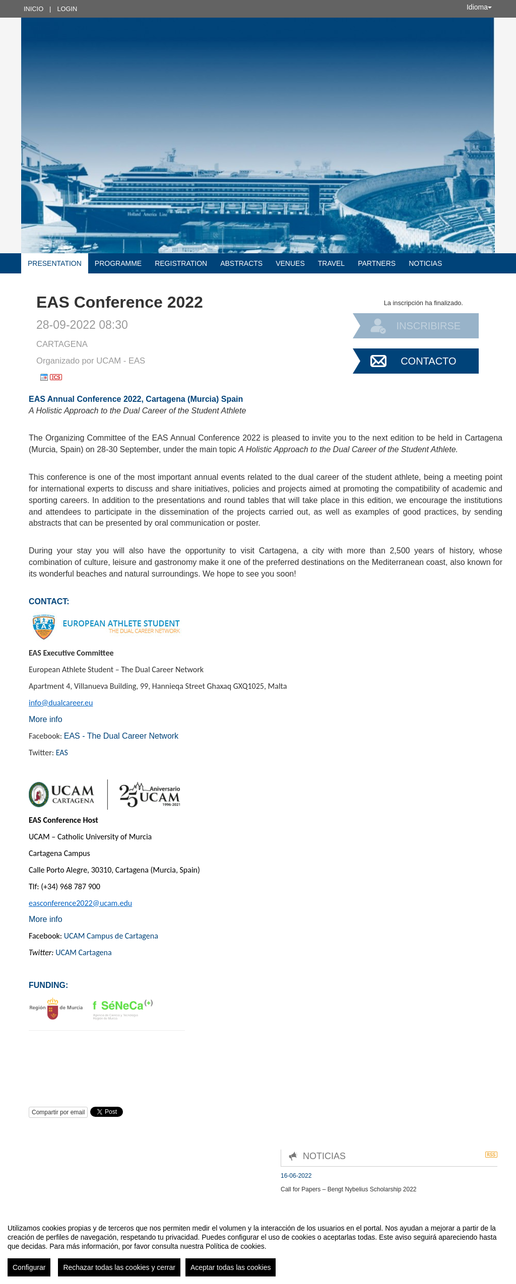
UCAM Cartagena (83, 952)
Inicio (33, 9)
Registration (181, 263)
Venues (290, 263)
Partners (377, 263)
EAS (62, 752)
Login (67, 9)
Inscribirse (428, 325)
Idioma (479, 7)
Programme (118, 263)
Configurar (29, 1267)
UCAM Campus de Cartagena (111, 936)
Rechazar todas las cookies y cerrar (119, 1267)
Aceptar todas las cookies (230, 1267)
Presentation (55, 263)
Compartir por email (58, 1112)
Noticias (425, 263)
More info (45, 719)
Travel (331, 263)
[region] (258, 1246)
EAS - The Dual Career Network (121, 736)
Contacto (428, 361)
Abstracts (241, 263)
